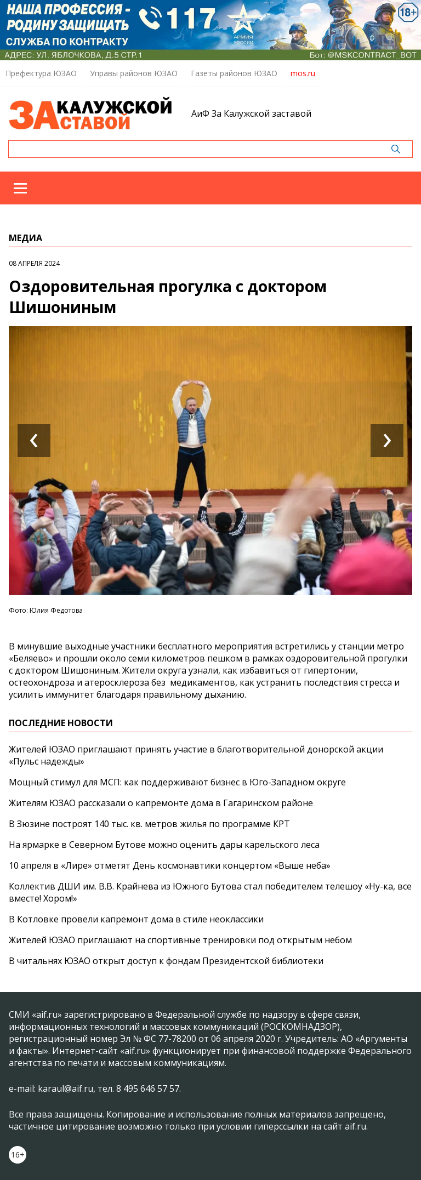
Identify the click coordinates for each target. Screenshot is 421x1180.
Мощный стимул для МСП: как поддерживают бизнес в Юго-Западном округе (177, 782)
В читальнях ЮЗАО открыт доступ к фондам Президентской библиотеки (166, 961)
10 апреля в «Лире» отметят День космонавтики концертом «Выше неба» (170, 865)
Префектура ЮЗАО (41, 73)
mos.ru (303, 73)
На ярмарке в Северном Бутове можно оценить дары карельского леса (164, 845)
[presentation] (34, 440)
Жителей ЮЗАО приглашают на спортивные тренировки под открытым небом (180, 940)
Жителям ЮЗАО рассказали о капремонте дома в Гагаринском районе (161, 803)
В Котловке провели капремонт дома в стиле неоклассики (136, 919)
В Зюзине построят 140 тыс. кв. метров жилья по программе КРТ (149, 824)
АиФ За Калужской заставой (251, 113)
